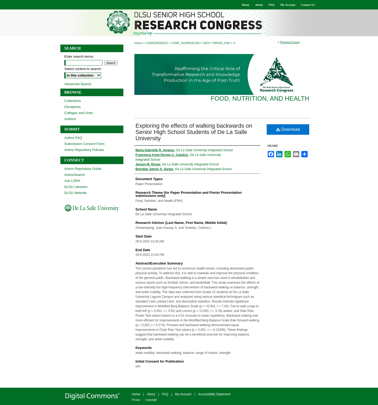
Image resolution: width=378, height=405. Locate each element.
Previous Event (290, 42)
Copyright (151, 399)
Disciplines (72, 107)
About (151, 394)
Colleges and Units (78, 113)
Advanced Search (77, 84)
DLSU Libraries (75, 187)
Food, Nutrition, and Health (260, 98)
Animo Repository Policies (84, 150)
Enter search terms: (79, 56)
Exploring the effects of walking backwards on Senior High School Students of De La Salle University (193, 132)
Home (138, 43)
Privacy (136, 399)
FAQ (165, 394)
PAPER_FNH (222, 43)
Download (288, 129)
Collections (72, 101)
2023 (206, 43)
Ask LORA (72, 181)
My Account (183, 394)
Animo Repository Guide (82, 169)
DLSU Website (75, 193)
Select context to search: (83, 69)
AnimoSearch (74, 175)
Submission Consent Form (84, 144)
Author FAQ (73, 138)
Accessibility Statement (214, 394)
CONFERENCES (157, 43)
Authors (70, 119)
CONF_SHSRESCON (185, 43)
